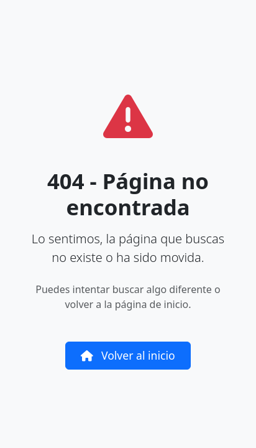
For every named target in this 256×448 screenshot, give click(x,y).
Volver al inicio (128, 355)
